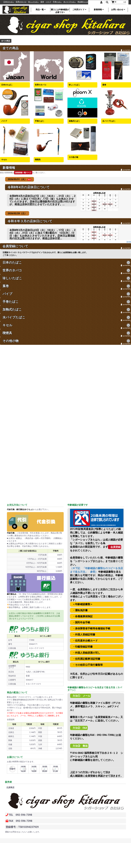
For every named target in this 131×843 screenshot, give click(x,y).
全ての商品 (5, 41)
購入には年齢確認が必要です (60, 10)
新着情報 (99, 9)
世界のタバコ (22, 2)
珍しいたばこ (34, 2)
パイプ (49, 2)
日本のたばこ (10, 2)
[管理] (129, 242)
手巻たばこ (58, 2)
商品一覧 (41, 9)
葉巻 (43, 2)
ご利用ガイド (79, 9)
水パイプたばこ (71, 2)
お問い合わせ (118, 9)
